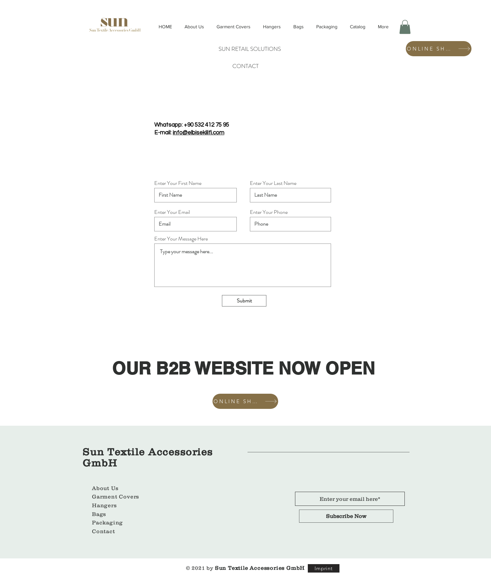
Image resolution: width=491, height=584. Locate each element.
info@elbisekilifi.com (198, 133)
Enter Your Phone (269, 212)
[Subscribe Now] (346, 516)
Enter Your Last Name (273, 183)
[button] (405, 27)
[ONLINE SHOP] (438, 48)
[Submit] (244, 300)
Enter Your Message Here (181, 238)
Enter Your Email (172, 212)
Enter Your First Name (177, 183)
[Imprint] (323, 568)
